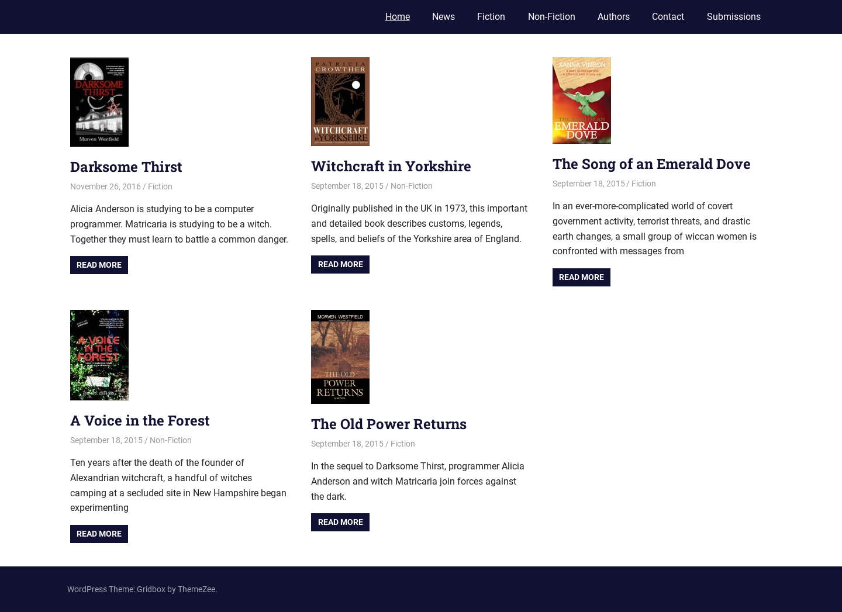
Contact (668, 16)
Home (397, 16)
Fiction (491, 16)
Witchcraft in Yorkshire (391, 166)
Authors (614, 16)
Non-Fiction (551, 16)
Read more (99, 264)
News (443, 16)
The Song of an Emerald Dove (652, 163)
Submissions (734, 16)
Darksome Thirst (126, 166)
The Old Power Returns (389, 423)
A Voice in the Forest (140, 420)
